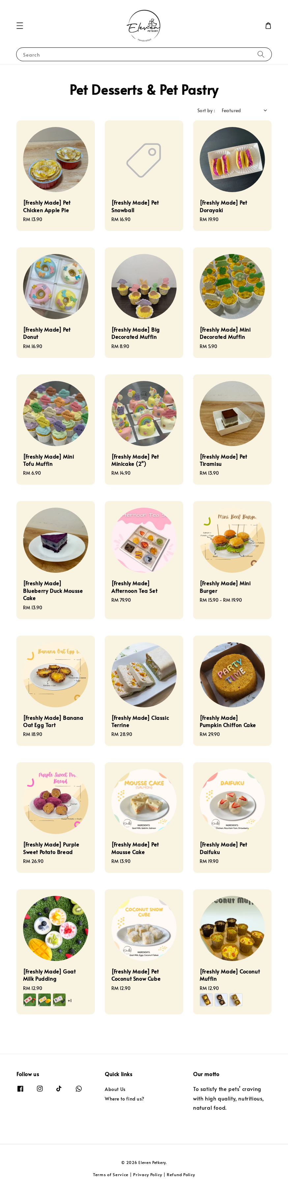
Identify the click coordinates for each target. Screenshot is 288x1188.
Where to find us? (124, 1099)
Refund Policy (181, 1174)
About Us (115, 1089)
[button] (20, 25)
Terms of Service (111, 1174)
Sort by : (206, 110)
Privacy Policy (147, 1174)
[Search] (261, 54)
